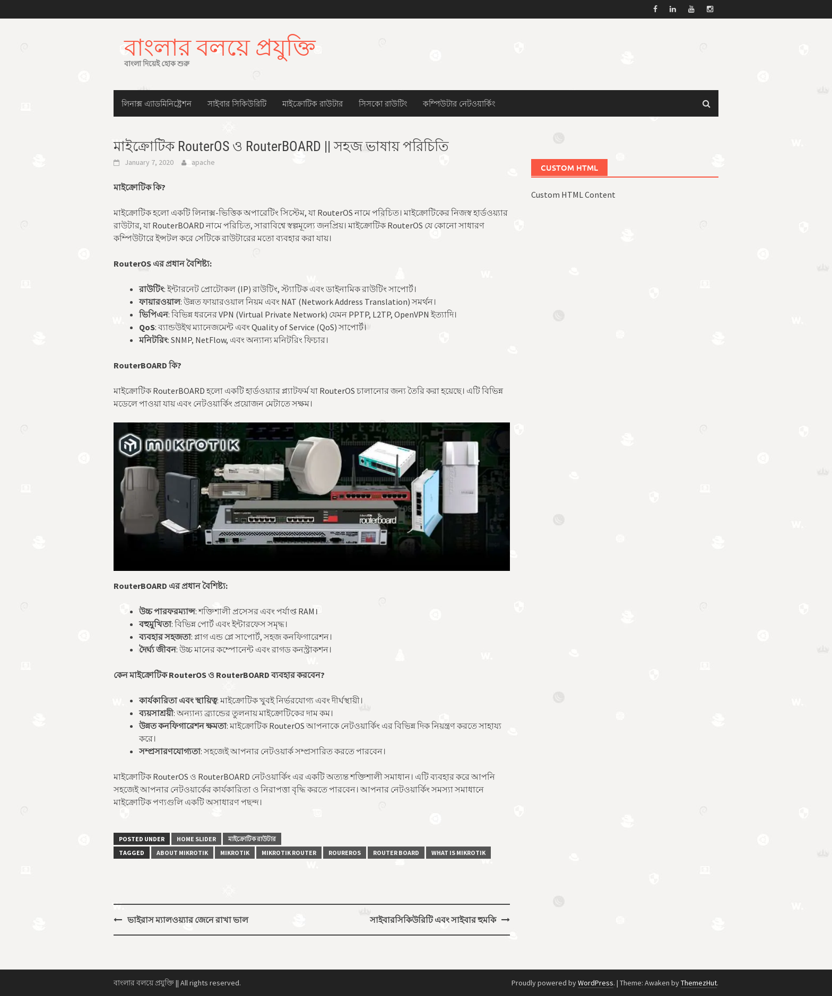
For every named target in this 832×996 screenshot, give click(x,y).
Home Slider (196, 839)
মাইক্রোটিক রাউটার (312, 103)
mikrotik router (289, 853)
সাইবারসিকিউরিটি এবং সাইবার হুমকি (433, 919)
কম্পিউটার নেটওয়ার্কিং (459, 103)
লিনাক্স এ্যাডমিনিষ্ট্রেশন (157, 103)
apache (203, 162)
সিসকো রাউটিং (383, 103)
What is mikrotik (458, 853)
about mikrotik (182, 853)
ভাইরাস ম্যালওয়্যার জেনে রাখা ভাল (187, 919)
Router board (396, 853)
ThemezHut (699, 983)
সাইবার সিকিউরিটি (236, 103)
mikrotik (234, 853)
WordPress (595, 983)
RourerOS (344, 853)
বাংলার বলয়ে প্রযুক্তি (220, 46)
